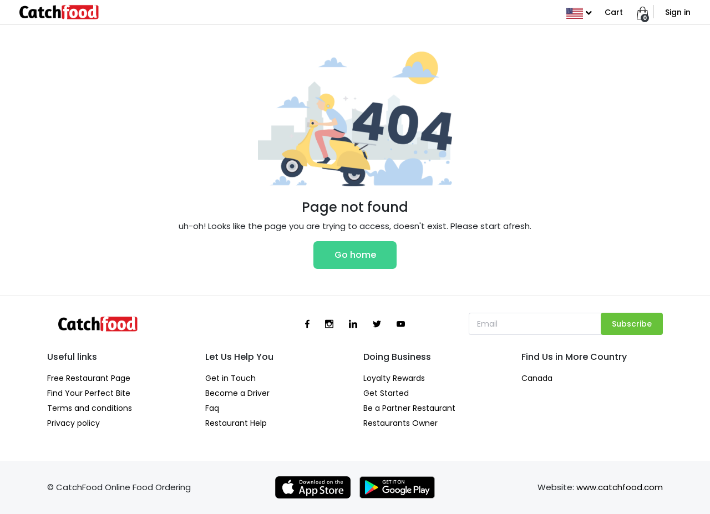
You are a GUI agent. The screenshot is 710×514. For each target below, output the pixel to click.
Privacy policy (73, 423)
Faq (212, 408)
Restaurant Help (236, 423)
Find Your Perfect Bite (88, 393)
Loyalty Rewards (394, 378)
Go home (355, 254)
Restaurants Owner (400, 423)
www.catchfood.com (619, 487)
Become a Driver (237, 393)
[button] (578, 12)
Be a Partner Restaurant (409, 408)
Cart (613, 12)
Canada (536, 378)
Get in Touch (230, 378)
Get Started (386, 393)
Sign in (678, 12)
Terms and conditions (89, 408)
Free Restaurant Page (88, 378)
